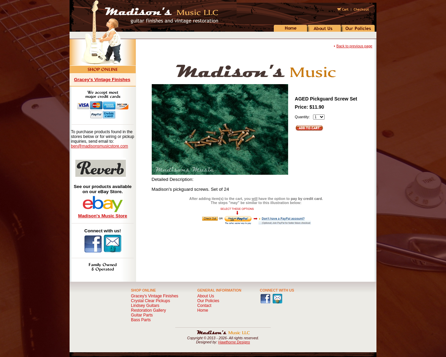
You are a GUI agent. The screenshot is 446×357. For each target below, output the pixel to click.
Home (202, 310)
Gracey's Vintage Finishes (102, 79)
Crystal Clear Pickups (150, 300)
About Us (205, 296)
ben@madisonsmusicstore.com (99, 146)
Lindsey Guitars (145, 305)
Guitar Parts (142, 315)
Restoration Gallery (148, 310)
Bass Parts (141, 319)
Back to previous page (354, 46)
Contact (204, 305)
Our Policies (208, 300)
